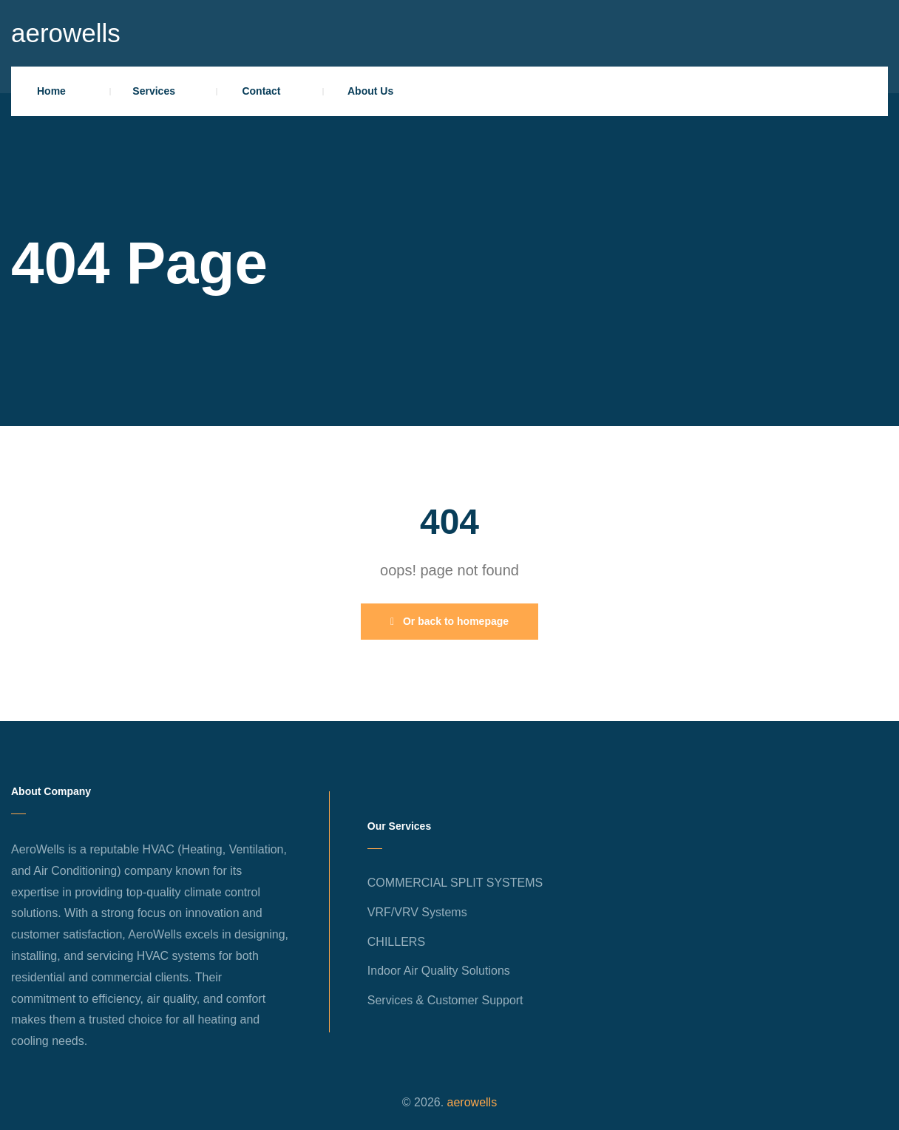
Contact (261, 91)
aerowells (66, 32)
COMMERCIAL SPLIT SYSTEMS (455, 882)
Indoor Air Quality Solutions (438, 970)
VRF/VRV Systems (417, 912)
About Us (370, 91)
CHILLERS (396, 942)
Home (51, 91)
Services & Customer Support (445, 1000)
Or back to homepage (449, 621)
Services (153, 91)
